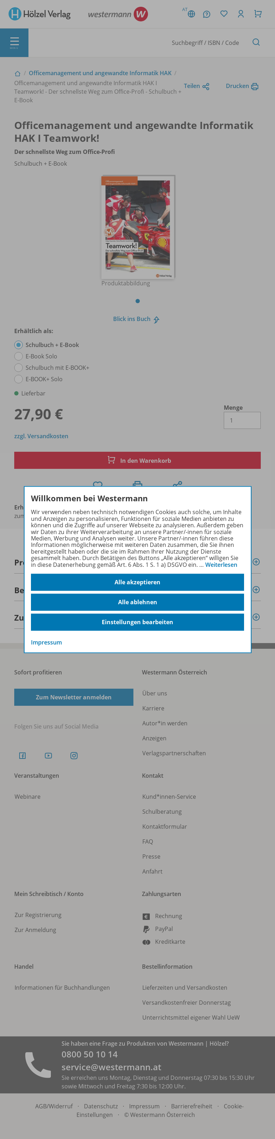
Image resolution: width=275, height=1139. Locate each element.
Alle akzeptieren (137, 582)
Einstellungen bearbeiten (137, 622)
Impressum (46, 642)
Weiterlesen (221, 565)
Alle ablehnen (137, 602)
